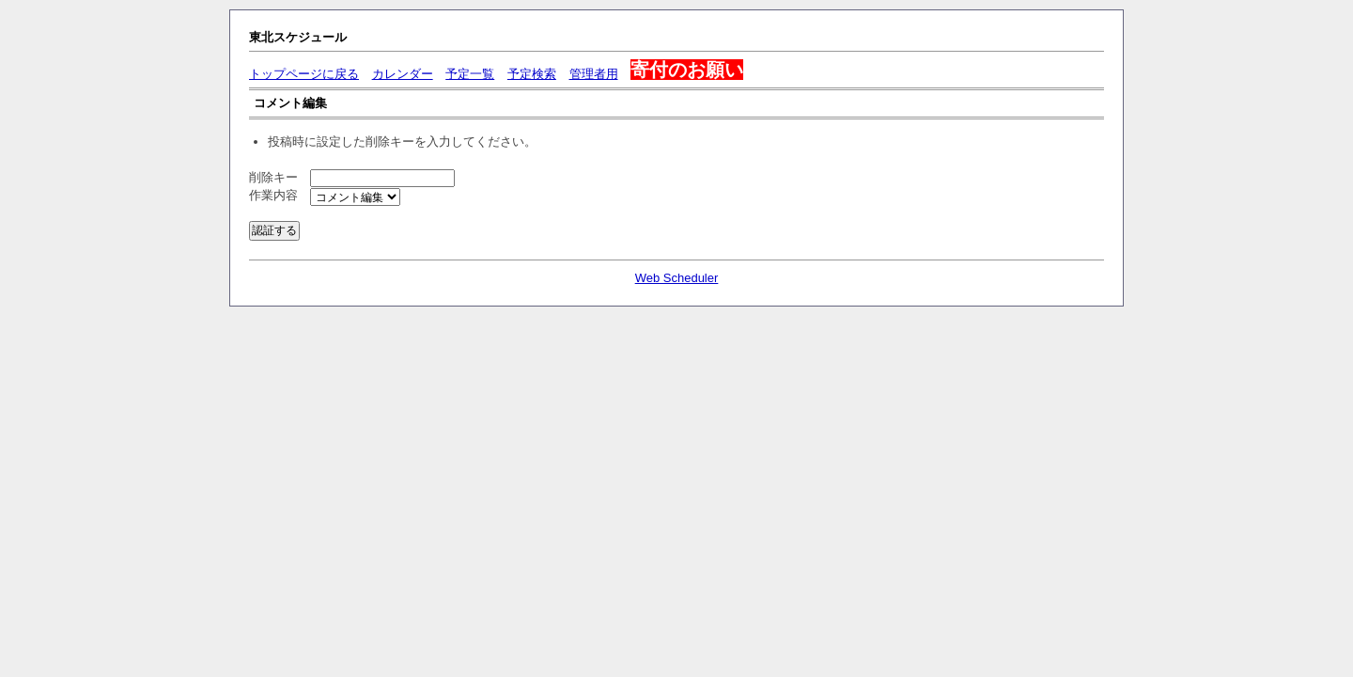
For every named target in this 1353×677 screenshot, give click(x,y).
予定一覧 (469, 74)
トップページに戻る (304, 74)
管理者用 (593, 74)
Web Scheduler (677, 278)
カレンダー (402, 74)
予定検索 (531, 74)
